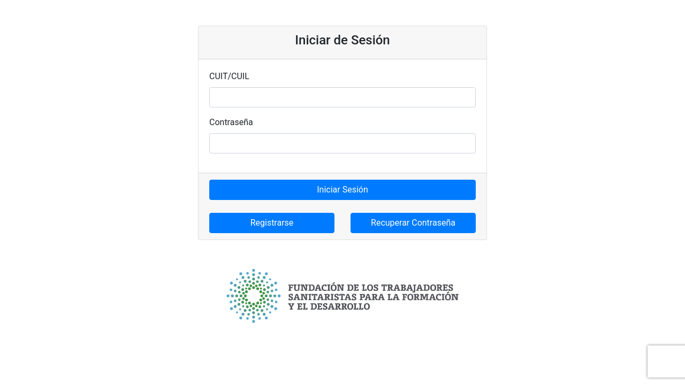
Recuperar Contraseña (413, 223)
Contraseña (231, 122)
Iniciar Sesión (342, 189)
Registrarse (272, 223)
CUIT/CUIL (229, 76)
